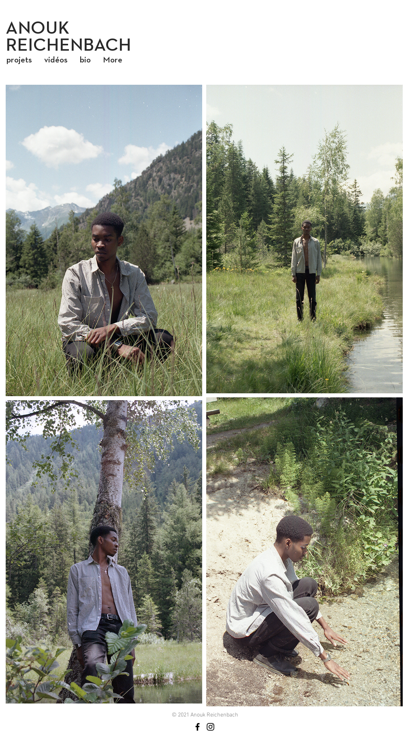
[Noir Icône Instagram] (210, 727)
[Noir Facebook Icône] (197, 727)
